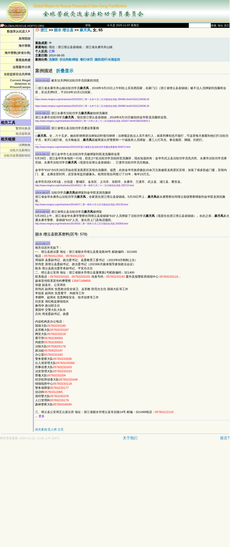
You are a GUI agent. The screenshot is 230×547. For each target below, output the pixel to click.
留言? (225, 438)
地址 (220, 25)
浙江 (44, 30)
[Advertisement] (47, 495)
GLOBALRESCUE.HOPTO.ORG (22, 26)
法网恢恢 (25, 145)
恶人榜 (52, 429)
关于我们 (130, 438)
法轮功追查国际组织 (17, 155)
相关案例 (41, 429)
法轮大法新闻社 (20, 150)
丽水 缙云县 (63, 30)
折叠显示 (64, 70)
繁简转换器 (23, 128)
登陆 (88, 25)
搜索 (213, 25)
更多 (42, 416)
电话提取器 (23, 133)
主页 (61, 429)
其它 (227, 25)
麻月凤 (85, 30)
